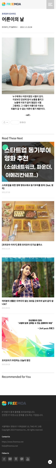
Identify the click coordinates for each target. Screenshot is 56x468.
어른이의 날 (13, 19)
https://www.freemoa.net (12, 441)
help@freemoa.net (10, 445)
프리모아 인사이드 (9, 13)
